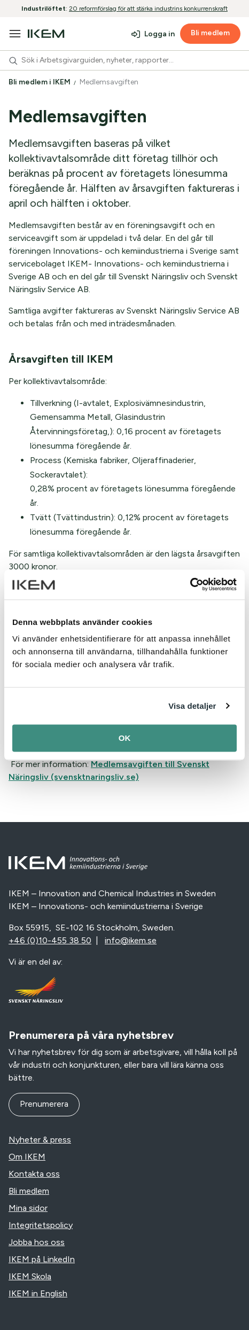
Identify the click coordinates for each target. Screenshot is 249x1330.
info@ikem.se (131, 940)
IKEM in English (38, 1293)
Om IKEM (27, 1157)
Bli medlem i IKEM (40, 82)
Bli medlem (210, 32)
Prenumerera (44, 1104)
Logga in (159, 33)
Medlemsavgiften (110, 82)
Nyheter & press (40, 1140)
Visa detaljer (192, 705)
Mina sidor (28, 1208)
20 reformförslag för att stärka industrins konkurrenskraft (148, 8)
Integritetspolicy (41, 1225)
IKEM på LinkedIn (42, 1259)
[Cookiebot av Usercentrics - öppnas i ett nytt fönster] (190, 584)
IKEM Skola (30, 1276)
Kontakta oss (34, 1174)
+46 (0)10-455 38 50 (50, 940)
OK (125, 737)
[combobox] (124, 60)
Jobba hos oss (37, 1242)
